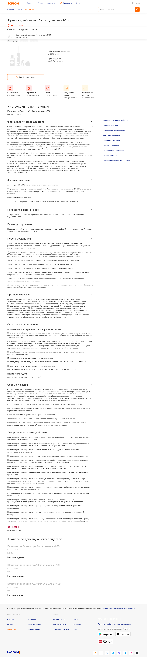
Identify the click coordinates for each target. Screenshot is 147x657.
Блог (75, 626)
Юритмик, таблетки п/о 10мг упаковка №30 (34, 561)
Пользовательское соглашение (109, 615)
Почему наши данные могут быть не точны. (118, 605)
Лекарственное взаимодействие (116, 157)
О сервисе (32, 616)
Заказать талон (59, 616)
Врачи (76, 616)
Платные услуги (59, 621)
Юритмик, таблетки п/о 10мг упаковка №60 (34, 580)
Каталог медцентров (61, 626)
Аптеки (10, 621)
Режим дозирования (111, 132)
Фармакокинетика (110, 122)
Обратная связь (34, 621)
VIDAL (18, 527)
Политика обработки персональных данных (114, 621)
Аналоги (35, 31)
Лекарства (11, 626)
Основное (11, 31)
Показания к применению (114, 127)
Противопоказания (111, 142)
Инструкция (23, 31)
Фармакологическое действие (116, 117)
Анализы (77, 621)
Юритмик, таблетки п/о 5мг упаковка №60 (33, 543)
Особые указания (110, 152)
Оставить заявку (34, 626)
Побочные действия (111, 137)
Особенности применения (114, 147)
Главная (10, 616)
